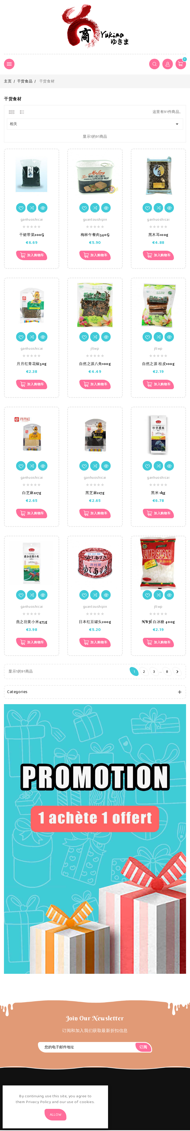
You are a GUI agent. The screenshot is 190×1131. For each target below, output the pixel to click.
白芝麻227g (31, 493)
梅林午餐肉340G (95, 234)
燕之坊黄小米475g (31, 622)
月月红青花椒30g (31, 364)
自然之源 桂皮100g (158, 364)
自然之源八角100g (95, 364)
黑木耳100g (158, 234)
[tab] (11, 112)
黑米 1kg (158, 493)
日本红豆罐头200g (95, 622)
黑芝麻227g (94, 493)
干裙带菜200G (31, 234)
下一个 (177, 672)
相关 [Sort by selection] (95, 124)
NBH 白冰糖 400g (158, 622)
